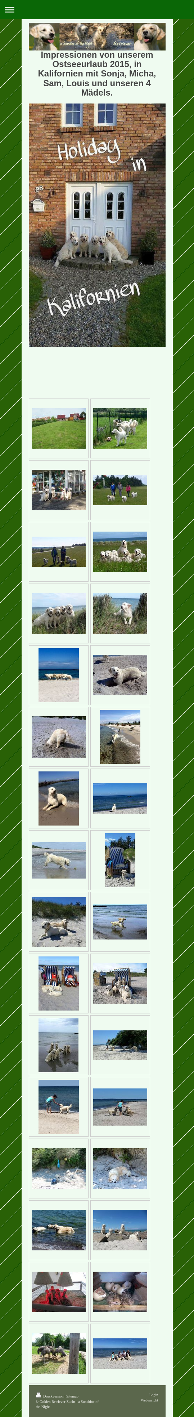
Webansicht (149, 1400)
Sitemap (72, 1396)
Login (153, 1395)
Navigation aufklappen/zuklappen (97, 9)
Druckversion (50, 1396)
